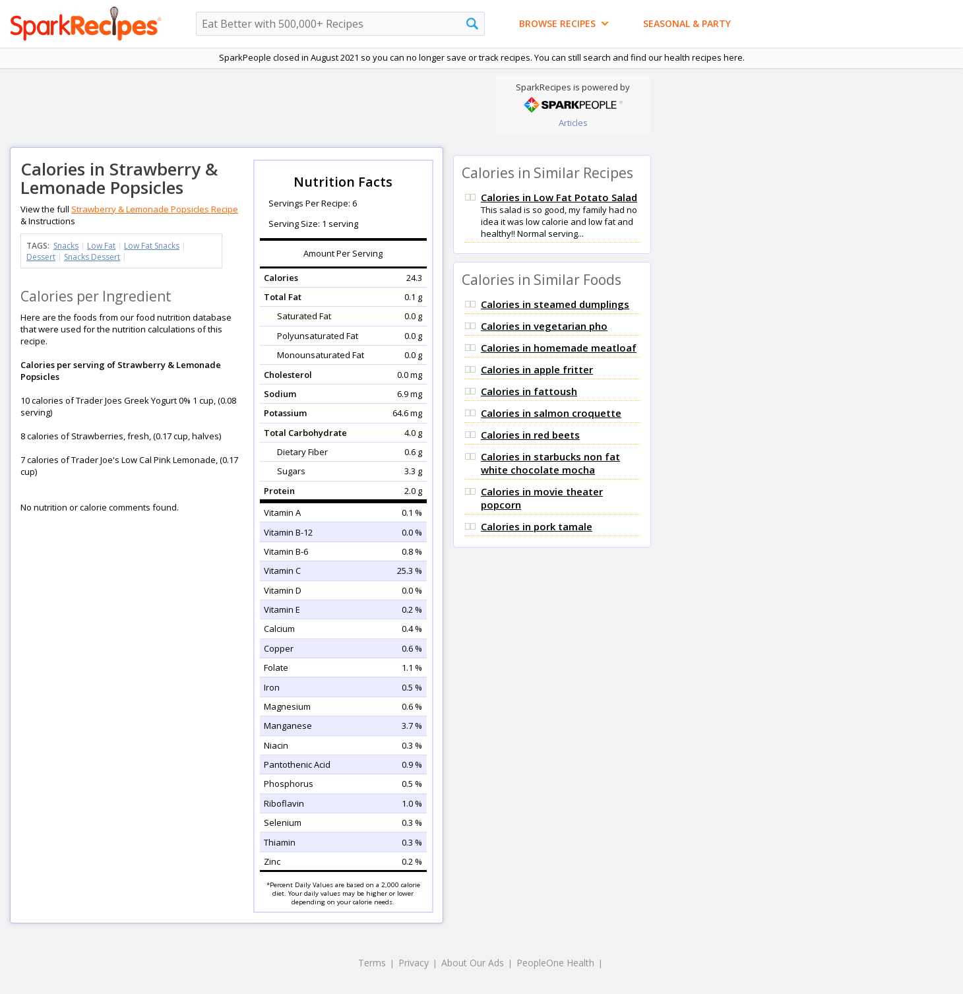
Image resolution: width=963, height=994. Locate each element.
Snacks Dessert (92, 257)
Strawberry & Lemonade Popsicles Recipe (154, 209)
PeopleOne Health (555, 962)
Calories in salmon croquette (551, 412)
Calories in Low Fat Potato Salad (559, 197)
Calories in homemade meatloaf (559, 347)
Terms (372, 962)
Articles (573, 123)
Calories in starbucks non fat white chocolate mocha (550, 463)
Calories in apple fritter (537, 369)
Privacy (413, 962)
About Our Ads (472, 962)
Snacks (65, 245)
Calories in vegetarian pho (544, 325)
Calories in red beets (530, 434)
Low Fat (101, 245)
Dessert (40, 257)
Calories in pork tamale (536, 526)
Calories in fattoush (529, 391)
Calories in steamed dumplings (555, 304)
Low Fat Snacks (151, 245)
